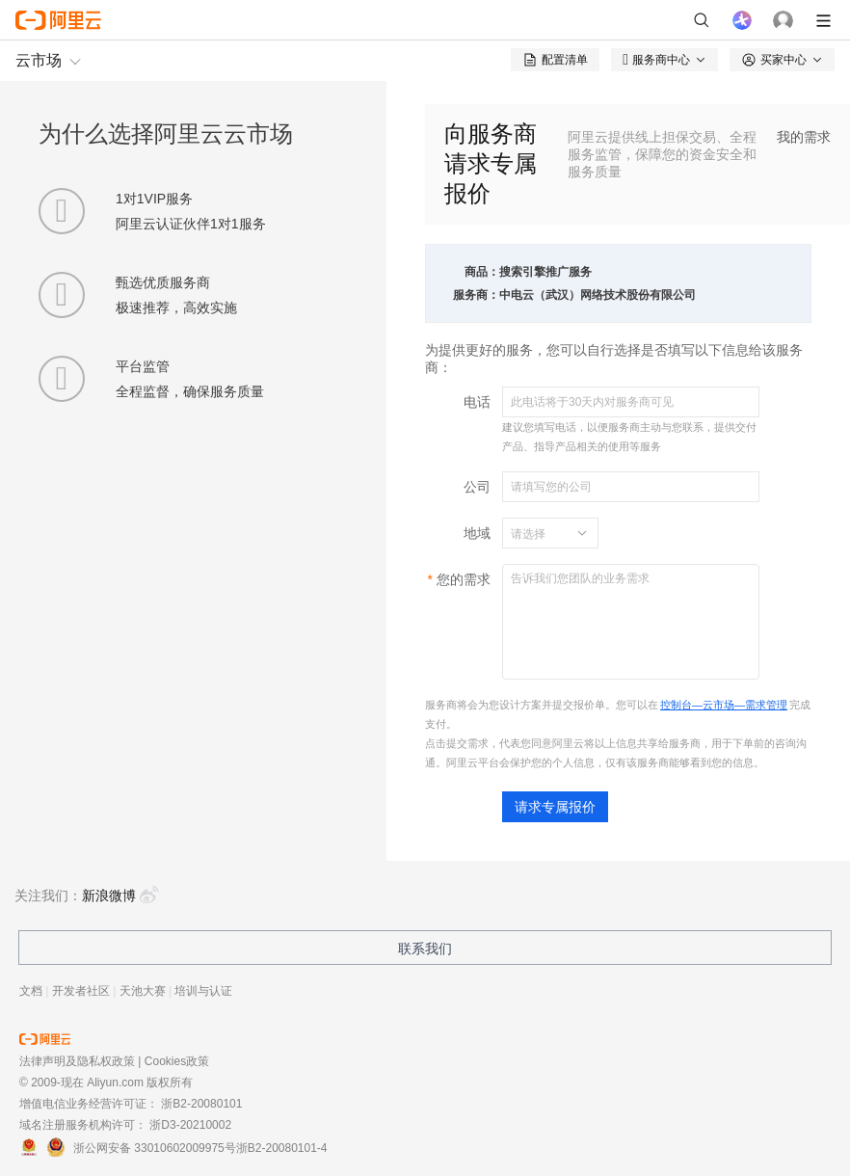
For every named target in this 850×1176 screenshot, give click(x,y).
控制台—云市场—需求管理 (723, 704)
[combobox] (539, 533)
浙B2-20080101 (201, 1103)
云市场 (38, 60)
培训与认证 (203, 991)
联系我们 (425, 948)
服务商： (476, 295)
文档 (30, 991)
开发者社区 (81, 991)
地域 (477, 533)
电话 (477, 402)
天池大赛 (143, 991)
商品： (482, 272)
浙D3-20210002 (190, 1125)
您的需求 (464, 579)
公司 (477, 486)
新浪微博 (120, 895)
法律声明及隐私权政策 (77, 1061)
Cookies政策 (177, 1061)
